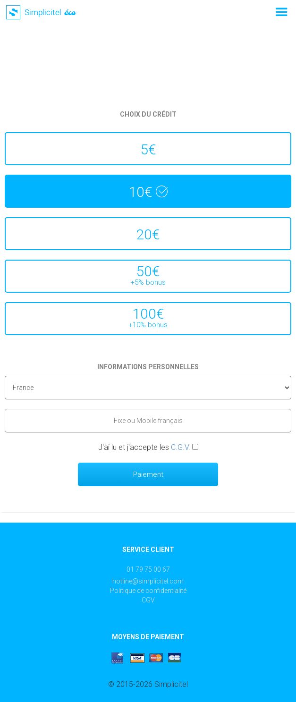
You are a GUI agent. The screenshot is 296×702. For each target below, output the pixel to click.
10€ (148, 192)
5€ (148, 149)
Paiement (148, 474)
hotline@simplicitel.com (148, 581)
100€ (148, 317)
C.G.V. (180, 447)
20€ (148, 234)
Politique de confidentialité (148, 590)
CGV (148, 600)
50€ (148, 275)
